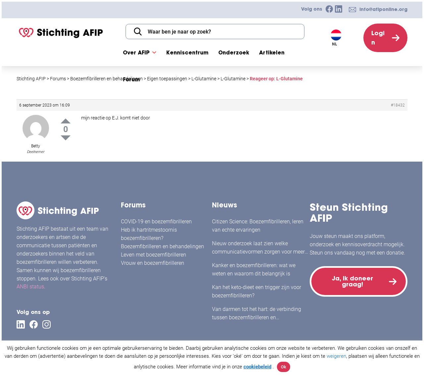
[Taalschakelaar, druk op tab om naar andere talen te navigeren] (339, 38)
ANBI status (30, 286)
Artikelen (272, 52)
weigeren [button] (336, 356)
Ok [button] (283, 366)
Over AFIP (136, 52)
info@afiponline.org (383, 9)
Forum (131, 79)
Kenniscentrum (187, 52)
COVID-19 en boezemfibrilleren (156, 221)
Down (66, 137)
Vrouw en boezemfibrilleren (152, 263)
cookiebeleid (257, 367)
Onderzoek (233, 52)
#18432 (398, 105)
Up (66, 120)
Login (378, 37)
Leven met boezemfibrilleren (153, 255)
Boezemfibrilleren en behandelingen (162, 246)
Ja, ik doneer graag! (352, 281)
